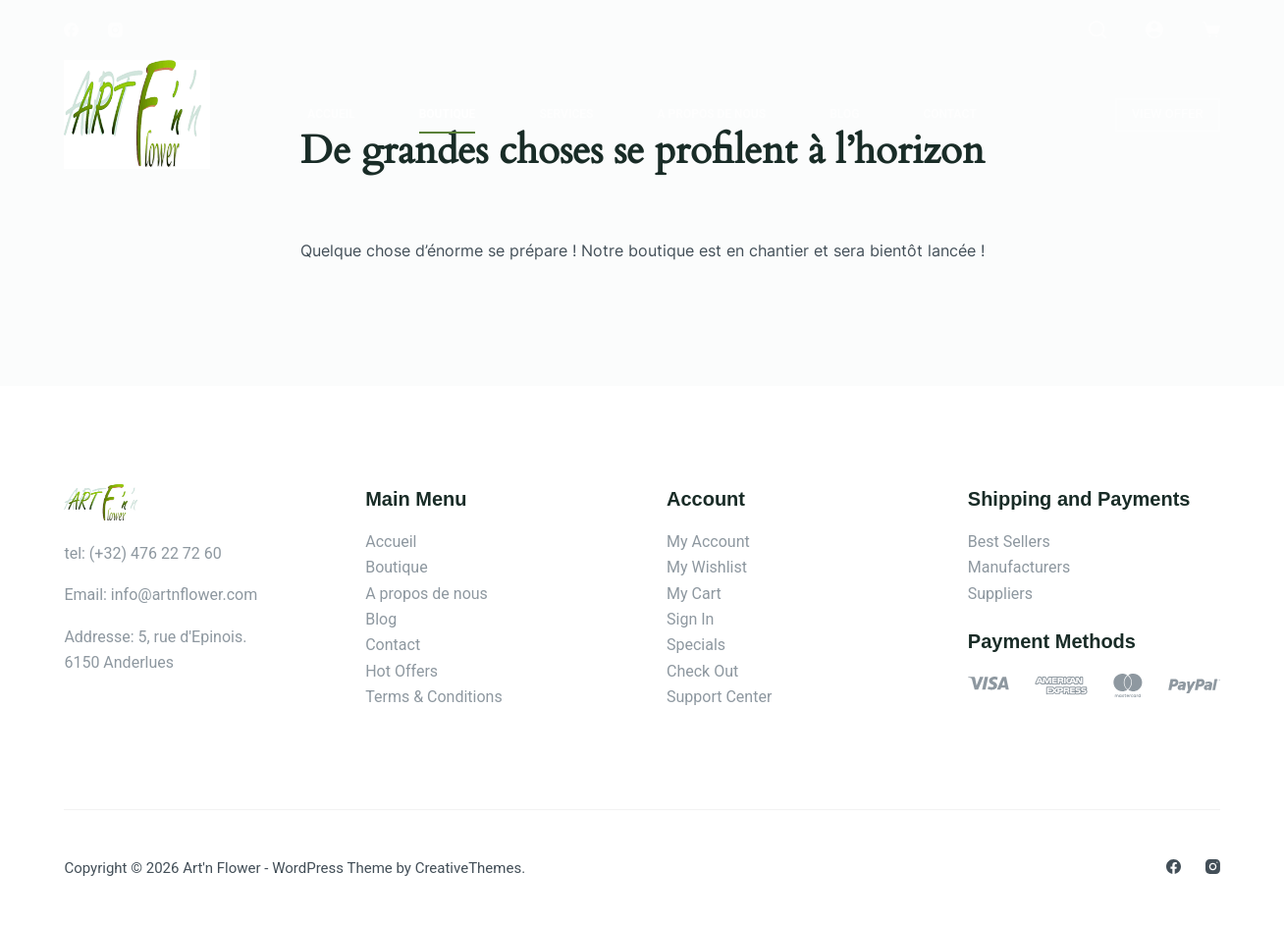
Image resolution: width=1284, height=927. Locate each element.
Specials (696, 644)
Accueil (330, 114)
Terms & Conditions (434, 696)
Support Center (719, 696)
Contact (949, 114)
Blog (844, 114)
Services (566, 114)
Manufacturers (1019, 567)
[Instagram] (115, 30)
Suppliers (1000, 593)
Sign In (690, 619)
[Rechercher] (1097, 29)
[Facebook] (71, 30)
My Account (708, 541)
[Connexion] (1154, 29)
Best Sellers (1009, 541)
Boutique (447, 114)
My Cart (694, 593)
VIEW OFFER (1168, 113)
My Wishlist (707, 567)
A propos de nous (711, 114)
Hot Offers (401, 671)
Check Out (702, 671)
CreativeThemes (468, 868)
